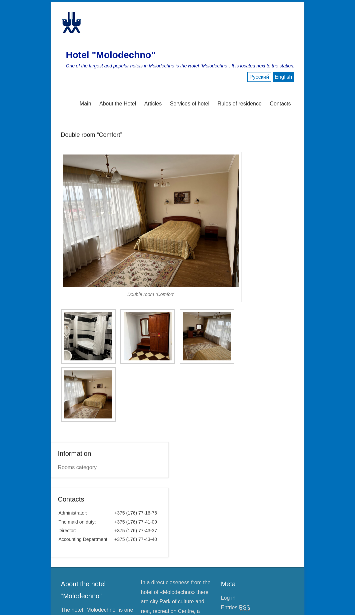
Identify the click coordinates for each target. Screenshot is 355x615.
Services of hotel (189, 103)
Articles (153, 103)
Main (85, 103)
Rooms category (77, 467)
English (283, 77)
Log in (228, 598)
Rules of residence (239, 103)
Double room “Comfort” (91, 134)
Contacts (280, 103)
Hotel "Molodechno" (111, 55)
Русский (259, 77)
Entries (235, 608)
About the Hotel (117, 103)
